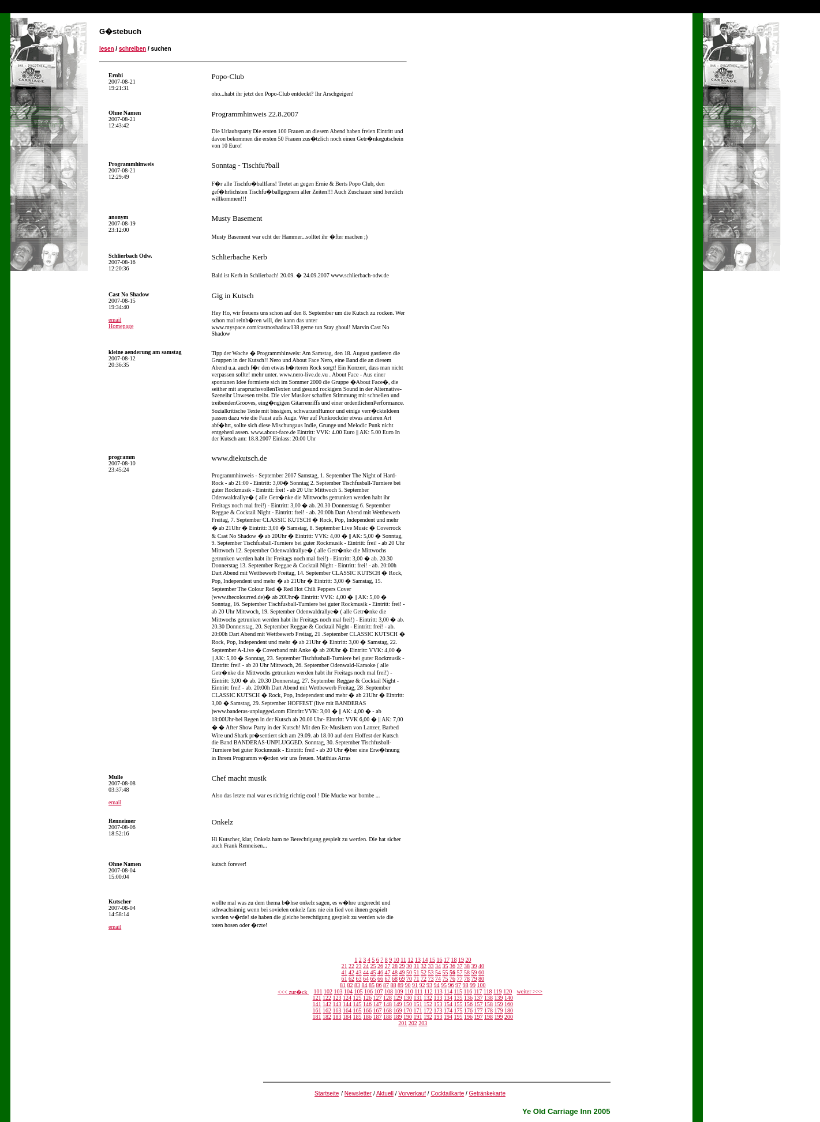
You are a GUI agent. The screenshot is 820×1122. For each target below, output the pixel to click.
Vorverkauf (412, 1093)
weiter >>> (529, 991)
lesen (106, 49)
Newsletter (358, 1093)
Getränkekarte (487, 1093)
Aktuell (385, 1093)
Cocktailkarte (447, 1093)
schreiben (132, 49)
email (114, 320)
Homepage (120, 326)
